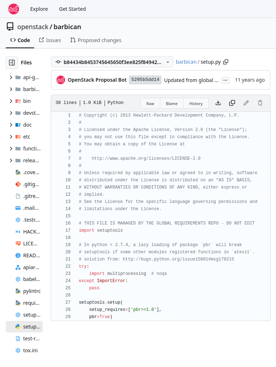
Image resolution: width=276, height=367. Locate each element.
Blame (172, 103)
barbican (67, 26)
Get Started (72, 8)
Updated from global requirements (205, 80)
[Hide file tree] (12, 62)
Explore (39, 8)
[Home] (14, 9)
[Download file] (218, 103)
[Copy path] (225, 61)
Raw (151, 103)
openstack (33, 26)
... (225, 79)
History (196, 103)
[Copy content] (232, 103)
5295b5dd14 (145, 79)
